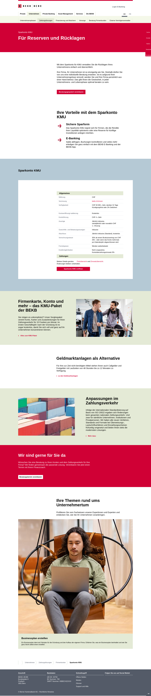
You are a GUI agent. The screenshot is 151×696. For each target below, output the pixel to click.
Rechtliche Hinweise (46, 692)
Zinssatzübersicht (97, 261)
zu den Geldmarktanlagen (68, 376)
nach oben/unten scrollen (148, 693)
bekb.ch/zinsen (97, 201)
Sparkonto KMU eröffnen (73, 269)
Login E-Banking (120, 7)
